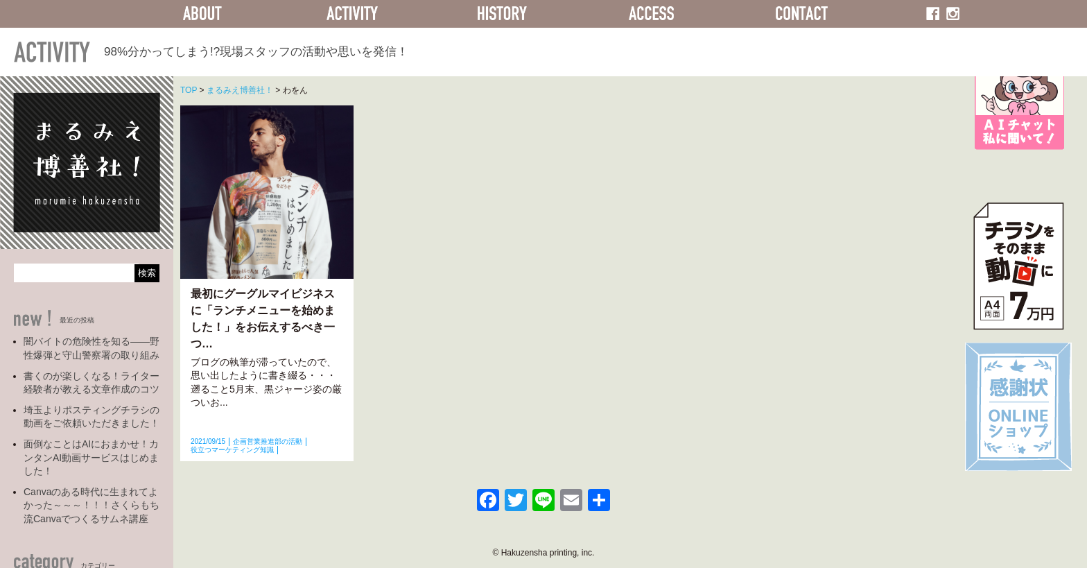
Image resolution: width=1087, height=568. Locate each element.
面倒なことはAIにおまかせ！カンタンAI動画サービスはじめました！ (91, 457)
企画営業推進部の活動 (267, 441)
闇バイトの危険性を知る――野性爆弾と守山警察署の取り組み (91, 348)
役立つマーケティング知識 (232, 450)
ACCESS (652, 14)
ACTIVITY (352, 14)
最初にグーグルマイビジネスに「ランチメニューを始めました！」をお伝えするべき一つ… (263, 319)
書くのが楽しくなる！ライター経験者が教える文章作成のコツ (91, 382)
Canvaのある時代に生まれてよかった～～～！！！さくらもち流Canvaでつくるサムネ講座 (91, 505)
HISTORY (502, 14)
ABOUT (202, 14)
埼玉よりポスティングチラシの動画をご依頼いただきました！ (91, 416)
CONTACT (801, 14)
